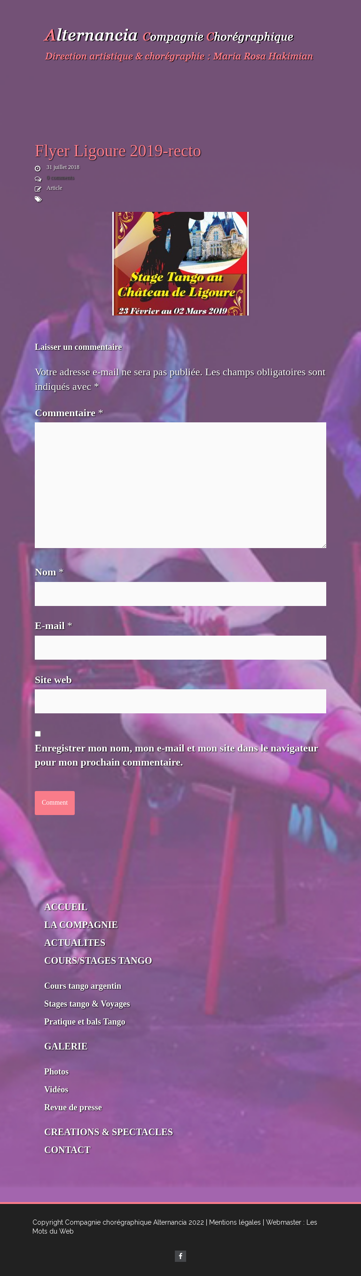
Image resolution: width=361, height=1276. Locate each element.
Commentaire (69, 413)
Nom (49, 572)
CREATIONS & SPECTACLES (108, 1132)
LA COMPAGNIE (81, 925)
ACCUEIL (65, 907)
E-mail (53, 625)
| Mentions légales (233, 1222)
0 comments (60, 177)
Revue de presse (73, 1107)
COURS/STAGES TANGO (98, 960)
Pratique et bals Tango (85, 1021)
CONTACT (67, 1150)
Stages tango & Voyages (87, 1004)
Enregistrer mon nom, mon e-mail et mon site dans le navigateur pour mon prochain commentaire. (176, 755)
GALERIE (65, 1046)
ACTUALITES (74, 942)
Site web (53, 680)
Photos (56, 1071)
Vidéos (56, 1089)
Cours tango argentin (82, 986)
